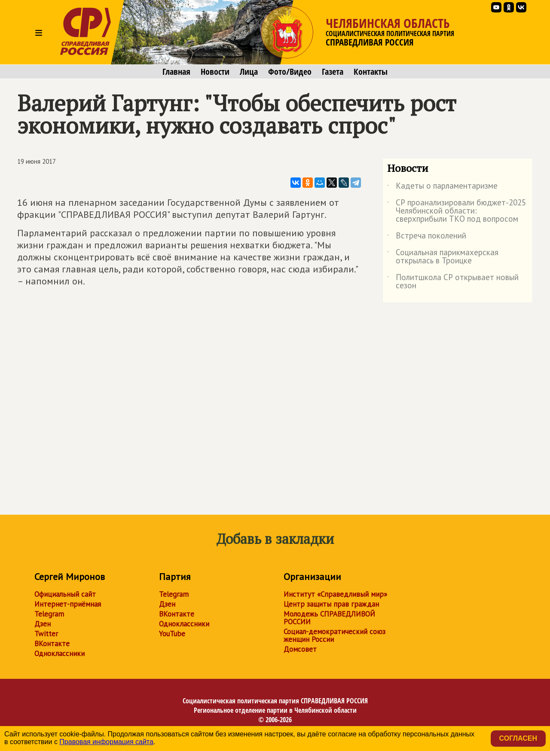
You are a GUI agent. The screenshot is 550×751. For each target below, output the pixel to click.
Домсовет (300, 649)
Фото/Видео (290, 71)
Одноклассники (59, 653)
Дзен (42, 624)
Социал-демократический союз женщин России (334, 635)
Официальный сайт (65, 594)
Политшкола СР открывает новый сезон (453, 281)
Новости (215, 71)
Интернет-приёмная (67, 604)
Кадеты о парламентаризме (442, 187)
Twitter (46, 634)
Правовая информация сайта (106, 741)
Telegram (49, 614)
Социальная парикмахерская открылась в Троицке (442, 257)
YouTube (172, 634)
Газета (332, 71)
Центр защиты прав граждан (331, 604)
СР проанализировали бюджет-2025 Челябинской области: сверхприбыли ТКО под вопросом (456, 211)
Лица (249, 71)
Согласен (518, 738)
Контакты (371, 71)
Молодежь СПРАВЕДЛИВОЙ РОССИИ (329, 618)
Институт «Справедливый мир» (335, 594)
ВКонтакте (52, 643)
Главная (176, 71)
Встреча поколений (426, 237)
